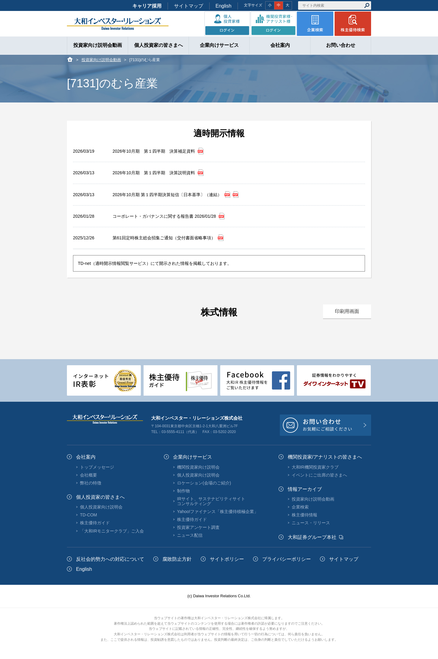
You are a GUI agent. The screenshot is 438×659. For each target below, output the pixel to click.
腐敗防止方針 (177, 559)
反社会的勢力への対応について (110, 559)
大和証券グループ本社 (312, 537)
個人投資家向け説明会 (101, 507)
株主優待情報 (304, 514)
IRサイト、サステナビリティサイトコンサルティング (211, 501)
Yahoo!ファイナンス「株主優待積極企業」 (217, 511)
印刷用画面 (347, 311)
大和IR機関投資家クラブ (315, 467)
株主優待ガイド (95, 522)
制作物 (183, 490)
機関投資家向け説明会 (198, 467)
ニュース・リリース (311, 522)
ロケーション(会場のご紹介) (204, 482)
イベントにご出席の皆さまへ (319, 475)
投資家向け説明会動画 (101, 59)
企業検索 (300, 507)
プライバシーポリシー (286, 559)
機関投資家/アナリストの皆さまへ (325, 457)
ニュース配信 (190, 535)
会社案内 (86, 457)
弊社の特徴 (90, 482)
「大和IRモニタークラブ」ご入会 (112, 531)
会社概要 (88, 475)
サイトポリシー (227, 559)
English (223, 6)
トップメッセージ (97, 467)
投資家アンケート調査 (198, 527)
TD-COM (88, 514)
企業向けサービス (192, 457)
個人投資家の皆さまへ (100, 497)
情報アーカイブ (305, 489)
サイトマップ (188, 6)
